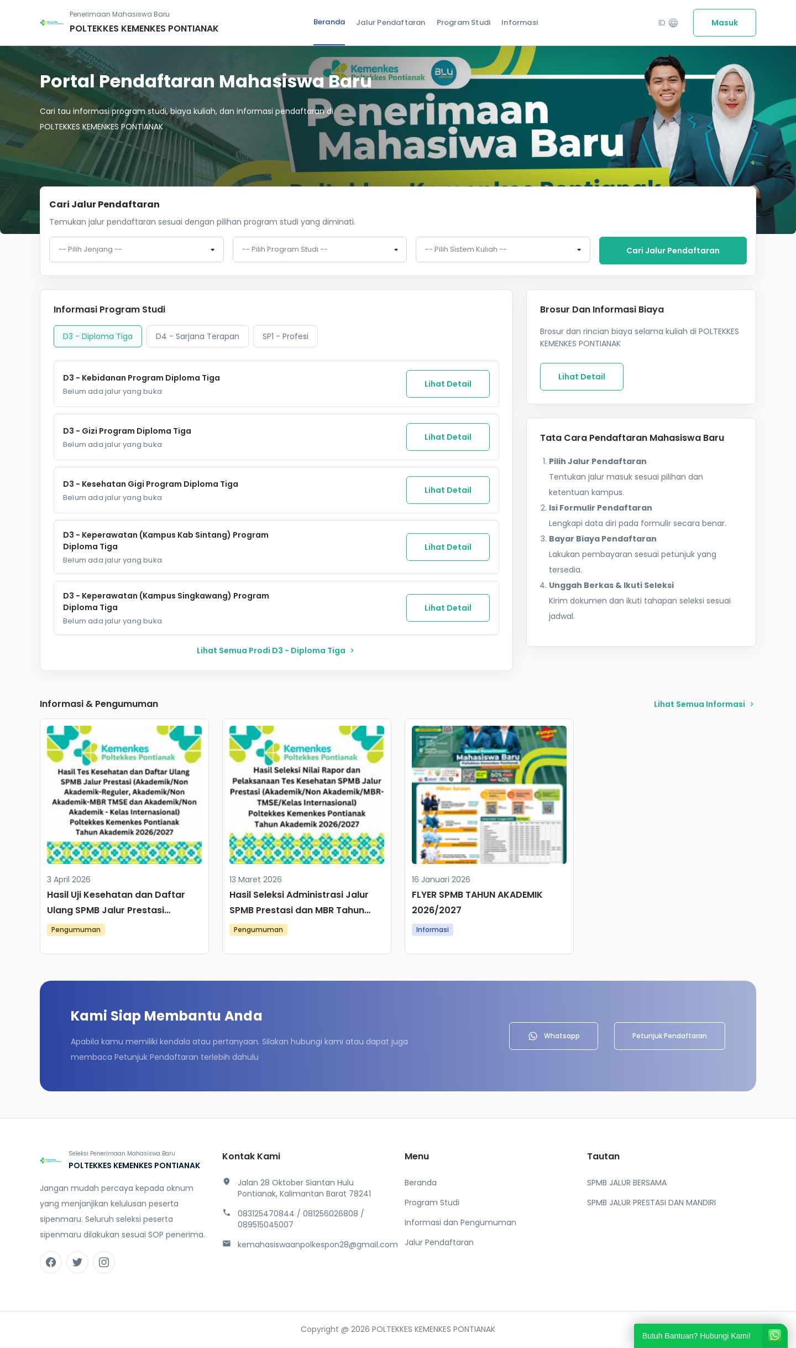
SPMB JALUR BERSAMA (627, 1183)
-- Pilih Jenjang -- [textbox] (90, 251)
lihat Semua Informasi (705, 705)
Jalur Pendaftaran (390, 22)
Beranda (329, 22)
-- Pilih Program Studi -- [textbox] (285, 251)
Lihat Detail (448, 385)
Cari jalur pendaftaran (673, 250)
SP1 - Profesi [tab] (285, 337)
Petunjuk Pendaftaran (669, 1037)
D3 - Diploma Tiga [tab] (98, 337)
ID (668, 23)
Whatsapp (553, 1037)
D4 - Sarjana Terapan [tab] (197, 337)
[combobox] (136, 251)
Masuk (724, 22)
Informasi (519, 22)
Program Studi (464, 22)
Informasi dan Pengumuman (460, 1223)
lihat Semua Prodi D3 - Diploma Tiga (277, 651)
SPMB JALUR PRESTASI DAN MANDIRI (651, 1203)
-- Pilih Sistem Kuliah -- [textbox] (466, 251)
